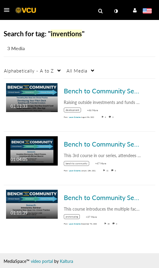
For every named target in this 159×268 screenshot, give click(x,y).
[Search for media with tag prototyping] (74, 218)
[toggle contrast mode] (115, 11)
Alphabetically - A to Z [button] (29, 70)
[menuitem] (100, 11)
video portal (42, 261)
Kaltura (66, 261)
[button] (8, 10)
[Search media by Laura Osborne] (74, 117)
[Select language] (147, 11)
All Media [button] (77, 70)
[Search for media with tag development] (75, 111)
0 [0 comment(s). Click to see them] (113, 117)
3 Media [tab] (16, 48)
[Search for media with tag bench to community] (79, 164)
